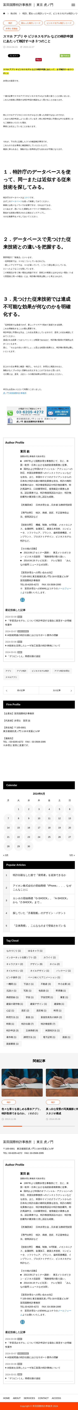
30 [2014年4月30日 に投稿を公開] (29, 846)
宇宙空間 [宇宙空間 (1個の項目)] (47, 997)
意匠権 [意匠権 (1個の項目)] (41, 1010)
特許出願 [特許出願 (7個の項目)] (27, 1024)
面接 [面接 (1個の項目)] (66, 1037)
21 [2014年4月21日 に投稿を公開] (8, 837)
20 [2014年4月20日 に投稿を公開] (70, 827)
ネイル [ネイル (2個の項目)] (55, 964)
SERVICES (29, 1398)
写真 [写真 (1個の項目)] (27, 990)
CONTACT (43, 1398)
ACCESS (56, 1398)
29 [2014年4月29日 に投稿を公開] (18, 846)
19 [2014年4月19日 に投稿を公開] (59, 827)
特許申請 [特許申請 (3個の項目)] (12, 1030)
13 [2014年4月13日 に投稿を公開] (70, 818)
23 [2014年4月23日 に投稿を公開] (29, 837)
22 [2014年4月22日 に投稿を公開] (18, 837)
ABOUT (17, 1398)
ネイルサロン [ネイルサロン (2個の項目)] (14, 970)
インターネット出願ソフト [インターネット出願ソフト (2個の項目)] (21, 957)
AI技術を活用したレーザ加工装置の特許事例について (33, 645)
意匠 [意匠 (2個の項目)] (25, 1010)
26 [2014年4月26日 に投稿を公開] (59, 837)
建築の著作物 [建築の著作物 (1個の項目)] (14, 1004)
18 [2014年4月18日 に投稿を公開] (49, 827)
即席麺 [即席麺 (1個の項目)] (61, 990)
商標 (19, 652)
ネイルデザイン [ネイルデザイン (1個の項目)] (39, 970)
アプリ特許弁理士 (62, 671)
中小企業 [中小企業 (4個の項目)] (64, 984)
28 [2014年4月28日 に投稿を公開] (8, 846)
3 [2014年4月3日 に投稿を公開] (39, 809)
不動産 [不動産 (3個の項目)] (46, 984)
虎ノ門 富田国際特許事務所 (14, 393)
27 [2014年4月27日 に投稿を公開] (70, 837)
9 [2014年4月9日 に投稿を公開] (28, 818)
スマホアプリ (11, 677)
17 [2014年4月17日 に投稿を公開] (39, 827)
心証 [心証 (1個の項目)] (10, 1010)
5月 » (72, 855)
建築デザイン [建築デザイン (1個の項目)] (38, 1004)
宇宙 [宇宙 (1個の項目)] (30, 997)
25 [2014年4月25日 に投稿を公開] (49, 837)
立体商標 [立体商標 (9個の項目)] (32, 1030)
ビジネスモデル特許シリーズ (59, 23)
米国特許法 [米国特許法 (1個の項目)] (52, 1030)
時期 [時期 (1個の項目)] (10, 1024)
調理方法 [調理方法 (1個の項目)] (30, 1037)
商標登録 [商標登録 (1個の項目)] (12, 997)
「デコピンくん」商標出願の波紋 (24, 656)
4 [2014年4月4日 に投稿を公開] (49, 809)
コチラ (27, 197)
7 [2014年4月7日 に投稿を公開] (8, 818)
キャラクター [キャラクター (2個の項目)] (14, 964)
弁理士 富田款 (12, 29)
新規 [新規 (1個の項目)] (30, 1017)
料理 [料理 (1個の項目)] (57, 1010)
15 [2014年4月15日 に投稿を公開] (18, 827)
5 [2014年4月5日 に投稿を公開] (59, 809)
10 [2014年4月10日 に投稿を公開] (39, 818)
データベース (16, 201)
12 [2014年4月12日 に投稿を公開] (59, 818)
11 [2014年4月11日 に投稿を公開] (49, 818)
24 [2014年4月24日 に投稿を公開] (39, 837)
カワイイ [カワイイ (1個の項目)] (50, 957)
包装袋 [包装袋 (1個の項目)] (44, 990)
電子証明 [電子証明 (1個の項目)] (49, 1037)
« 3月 (5, 855)
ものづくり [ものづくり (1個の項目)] (13, 950)
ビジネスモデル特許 (40, 671)
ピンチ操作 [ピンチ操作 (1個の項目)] (13, 977)
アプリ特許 (21, 671)
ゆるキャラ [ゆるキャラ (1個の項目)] (35, 950)
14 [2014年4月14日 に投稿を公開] (8, 827)
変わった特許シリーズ (30, 23)
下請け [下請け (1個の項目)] (29, 984)
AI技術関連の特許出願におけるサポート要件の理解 (32, 635)
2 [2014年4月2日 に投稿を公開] (28, 809)
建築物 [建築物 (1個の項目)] (59, 1004)
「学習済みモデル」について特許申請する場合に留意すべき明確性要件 (38, 622)
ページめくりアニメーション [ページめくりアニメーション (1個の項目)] (44, 977)
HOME (6, 1398)
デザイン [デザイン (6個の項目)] (36, 964)
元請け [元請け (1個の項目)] (11, 990)
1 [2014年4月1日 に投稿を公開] (18, 809)
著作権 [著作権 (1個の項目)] (11, 1037)
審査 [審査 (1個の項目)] (64, 997)
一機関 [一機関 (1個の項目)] (11, 984)
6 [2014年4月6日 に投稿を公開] (69, 809)
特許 (10, 23)
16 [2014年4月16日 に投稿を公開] (29, 827)
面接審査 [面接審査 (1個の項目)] (12, 1044)
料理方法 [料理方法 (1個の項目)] (12, 1017)
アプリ (8, 671)
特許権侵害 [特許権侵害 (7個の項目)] (48, 1024)
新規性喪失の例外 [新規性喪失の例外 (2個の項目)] (51, 1017)
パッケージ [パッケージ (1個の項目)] (63, 970)
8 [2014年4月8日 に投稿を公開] (18, 818)
